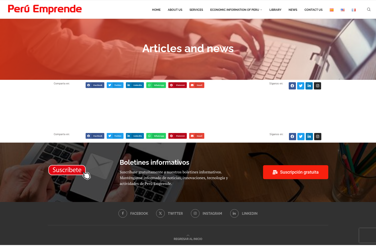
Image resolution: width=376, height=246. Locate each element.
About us (175, 10)
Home (156, 10)
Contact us (314, 10)
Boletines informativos (154, 163)
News (293, 10)
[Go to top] (188, 239)
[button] (95, 86)
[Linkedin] (244, 214)
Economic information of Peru (234, 10)
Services (196, 10)
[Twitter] (169, 214)
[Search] (368, 9)
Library (275, 10)
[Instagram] (206, 214)
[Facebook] (133, 214)
